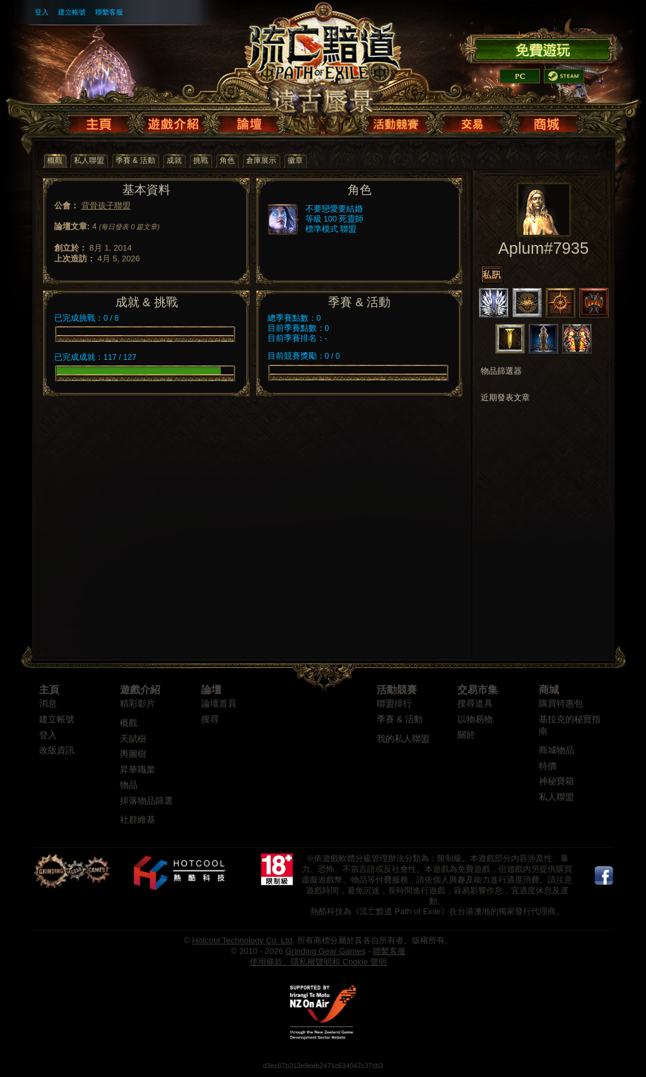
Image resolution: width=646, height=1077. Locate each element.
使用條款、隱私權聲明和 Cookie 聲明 (318, 962)
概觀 (129, 723)
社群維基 (137, 819)
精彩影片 (137, 703)
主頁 (49, 689)
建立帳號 (72, 12)
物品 (129, 785)
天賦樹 (133, 739)
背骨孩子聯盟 (106, 205)
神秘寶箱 (556, 781)
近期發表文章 (505, 397)
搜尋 (210, 719)
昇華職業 (137, 770)
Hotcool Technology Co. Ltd (242, 940)
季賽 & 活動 (400, 719)
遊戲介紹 (140, 689)
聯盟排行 (394, 703)
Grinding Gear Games (325, 951)
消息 (48, 703)
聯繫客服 (109, 12)
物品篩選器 (501, 371)
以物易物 (475, 719)
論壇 (211, 689)
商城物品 (556, 750)
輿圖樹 (133, 754)
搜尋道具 (475, 703)
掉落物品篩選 (146, 801)
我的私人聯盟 (403, 739)
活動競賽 (397, 689)
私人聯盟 (556, 797)
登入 (42, 12)
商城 (549, 689)
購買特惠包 (561, 703)
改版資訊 (56, 750)
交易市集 (477, 689)
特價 (547, 766)
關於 (466, 735)
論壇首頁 (219, 703)
